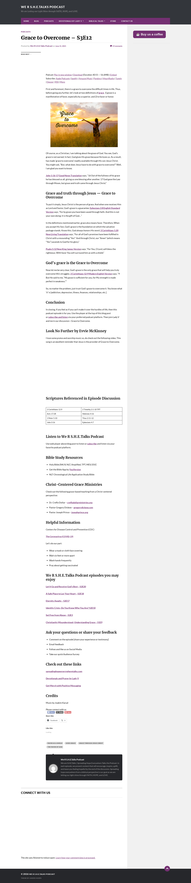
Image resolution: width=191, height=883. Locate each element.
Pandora (97, 78)
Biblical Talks (96, 21)
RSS (57, 82)
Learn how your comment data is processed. (75, 857)
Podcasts (49, 21)
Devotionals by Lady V (70, 21)
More (62, 82)
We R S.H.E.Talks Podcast (45, 7)
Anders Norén (36, 878)
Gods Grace (71, 743)
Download (78, 74)
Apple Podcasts (63, 78)
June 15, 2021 (61, 46)
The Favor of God (55, 747)
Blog (36, 21)
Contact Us (127, 21)
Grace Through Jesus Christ (91, 743)
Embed (113, 74)
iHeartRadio (108, 78)
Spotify (74, 78)
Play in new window (63, 74)
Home (26, 21)
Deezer (50, 82)
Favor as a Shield (55, 743)
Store (113, 21)
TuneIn (118, 78)
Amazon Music (85, 78)
